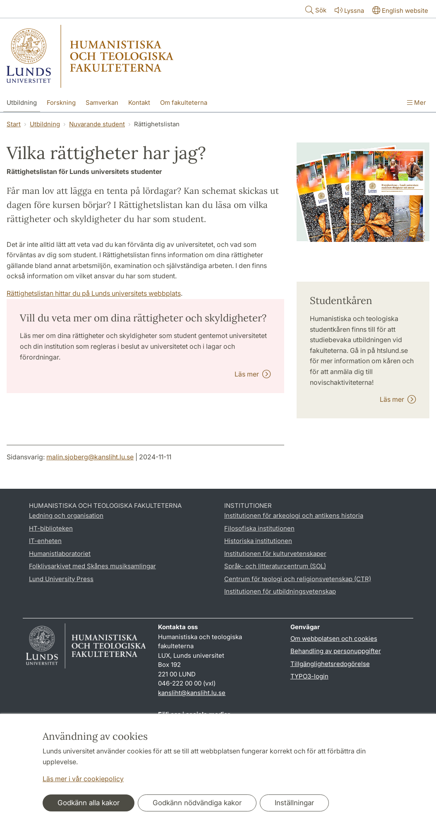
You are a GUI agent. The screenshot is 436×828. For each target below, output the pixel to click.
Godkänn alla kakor (88, 803)
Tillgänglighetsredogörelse (330, 664)
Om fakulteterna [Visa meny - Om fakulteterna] (183, 102)
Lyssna (348, 10)
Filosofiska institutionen (259, 528)
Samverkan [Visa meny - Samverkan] (102, 102)
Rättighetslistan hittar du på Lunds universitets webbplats (94, 293)
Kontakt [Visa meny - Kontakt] (139, 102)
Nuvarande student (97, 124)
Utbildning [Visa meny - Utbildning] (22, 102)
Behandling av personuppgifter (335, 651)
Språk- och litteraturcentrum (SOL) (275, 566)
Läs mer (253, 374)
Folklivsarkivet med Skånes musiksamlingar (92, 566)
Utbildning (45, 124)
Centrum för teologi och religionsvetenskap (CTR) (297, 579)
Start (14, 124)
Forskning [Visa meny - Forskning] (61, 102)
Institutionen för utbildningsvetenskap (280, 591)
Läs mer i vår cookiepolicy (83, 779)
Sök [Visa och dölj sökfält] (315, 9)
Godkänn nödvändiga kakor (197, 803)
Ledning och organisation (66, 515)
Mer (416, 102)
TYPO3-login (309, 676)
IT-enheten (45, 541)
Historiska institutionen (258, 541)
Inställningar (294, 803)
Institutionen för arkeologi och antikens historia (293, 515)
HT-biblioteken (51, 528)
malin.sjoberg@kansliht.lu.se (90, 457)
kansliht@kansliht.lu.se (191, 693)
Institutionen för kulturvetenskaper (275, 554)
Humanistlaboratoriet (60, 554)
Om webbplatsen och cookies (333, 638)
